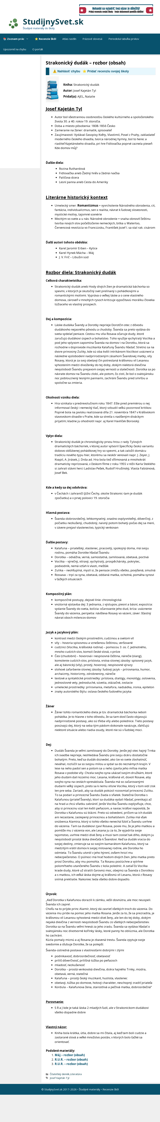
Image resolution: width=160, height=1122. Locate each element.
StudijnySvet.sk (53, 21)
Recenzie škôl (111, 1089)
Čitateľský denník (59, 1074)
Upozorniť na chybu (14, 49)
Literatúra (76, 1074)
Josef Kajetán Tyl (59, 1078)
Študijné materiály (89, 1089)
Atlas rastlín (69, 39)
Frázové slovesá (92, 39)
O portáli (37, 49)
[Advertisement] (20, 112)
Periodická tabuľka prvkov (123, 39)
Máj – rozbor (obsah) (70, 1055)
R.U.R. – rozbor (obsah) (71, 1059)
